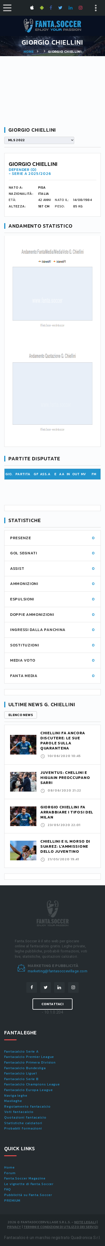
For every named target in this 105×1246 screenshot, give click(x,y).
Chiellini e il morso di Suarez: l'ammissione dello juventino (65, 846)
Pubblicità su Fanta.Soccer (28, 1194)
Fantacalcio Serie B (21, 1079)
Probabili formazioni (23, 1128)
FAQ (7, 1189)
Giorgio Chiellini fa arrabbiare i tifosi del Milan (66, 812)
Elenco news (20, 714)
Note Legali (85, 1222)
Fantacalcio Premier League (29, 1056)
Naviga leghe (15, 1095)
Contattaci (52, 1004)
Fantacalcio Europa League (28, 1089)
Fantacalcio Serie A (21, 1051)
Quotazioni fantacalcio (25, 1117)
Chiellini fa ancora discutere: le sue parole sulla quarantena (62, 740)
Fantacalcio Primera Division (30, 1062)
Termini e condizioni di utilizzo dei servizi (61, 1226)
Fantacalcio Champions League (32, 1084)
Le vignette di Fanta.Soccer (28, 1183)
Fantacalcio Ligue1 (20, 1073)
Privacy (14, 1226)
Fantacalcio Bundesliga (25, 1068)
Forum (10, 1173)
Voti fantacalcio (18, 1111)
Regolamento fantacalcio (27, 1106)
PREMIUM (12, 1200)
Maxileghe (13, 1100)
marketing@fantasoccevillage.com (57, 971)
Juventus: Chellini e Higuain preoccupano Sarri (65, 778)
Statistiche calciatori (23, 1123)
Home (29, 51)
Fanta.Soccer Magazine (25, 1178)
